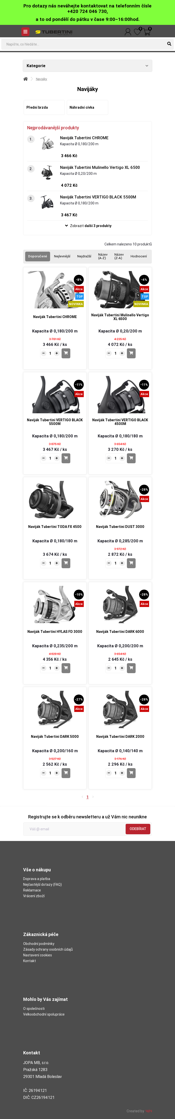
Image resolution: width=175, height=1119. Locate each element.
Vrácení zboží (34, 896)
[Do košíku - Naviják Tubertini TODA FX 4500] (66, 563)
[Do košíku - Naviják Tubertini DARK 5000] (66, 773)
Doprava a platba (36, 879)
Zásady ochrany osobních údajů (48, 949)
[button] (87, 226)
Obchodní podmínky (38, 943)
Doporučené (37, 256)
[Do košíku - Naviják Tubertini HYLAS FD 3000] (66, 668)
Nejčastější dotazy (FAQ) (42, 884)
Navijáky (41, 79)
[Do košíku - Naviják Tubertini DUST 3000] (131, 563)
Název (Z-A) (119, 256)
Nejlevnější (62, 256)
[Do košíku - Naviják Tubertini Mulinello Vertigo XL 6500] (131, 353)
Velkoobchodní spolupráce (44, 1014)
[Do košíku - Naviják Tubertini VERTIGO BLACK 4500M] (131, 458)
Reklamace (32, 890)
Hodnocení (139, 256)
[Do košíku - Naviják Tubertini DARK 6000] (131, 668)
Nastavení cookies (37, 955)
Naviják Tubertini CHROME (84, 137)
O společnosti (34, 1008)
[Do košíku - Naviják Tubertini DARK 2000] (131, 773)
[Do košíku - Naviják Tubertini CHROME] (66, 353)
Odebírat (138, 829)
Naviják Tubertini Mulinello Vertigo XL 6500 (100, 167)
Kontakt (29, 961)
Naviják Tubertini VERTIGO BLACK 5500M (98, 196)
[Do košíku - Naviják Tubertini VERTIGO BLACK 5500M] (66, 458)
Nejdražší (84, 256)
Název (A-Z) (102, 256)
